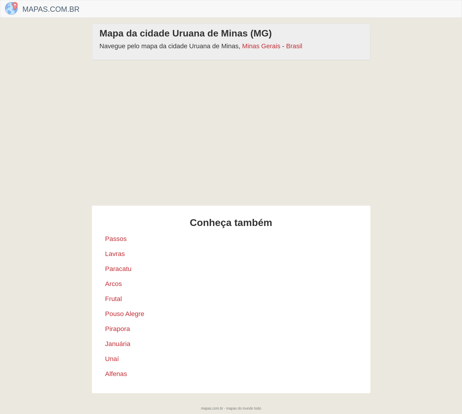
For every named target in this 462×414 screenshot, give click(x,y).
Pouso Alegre (124, 313)
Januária (118, 344)
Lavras (115, 253)
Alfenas (116, 374)
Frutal (113, 298)
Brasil (294, 46)
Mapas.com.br (51, 9)
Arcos (113, 283)
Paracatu (118, 268)
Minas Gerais (261, 46)
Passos (116, 238)
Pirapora (117, 328)
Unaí (112, 359)
